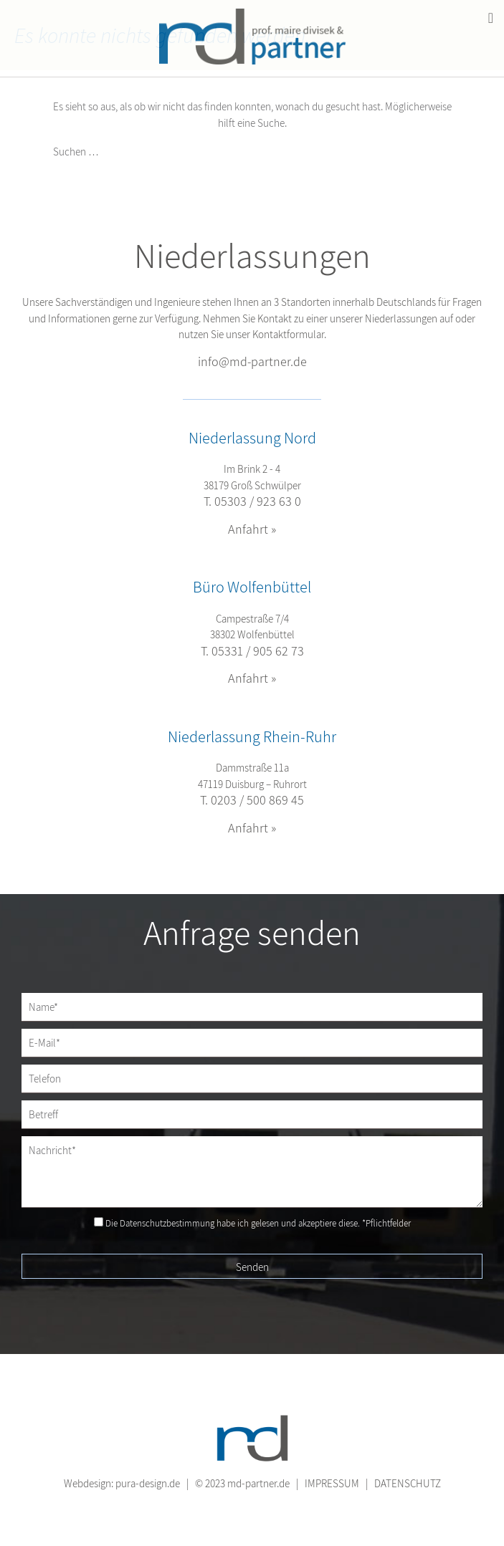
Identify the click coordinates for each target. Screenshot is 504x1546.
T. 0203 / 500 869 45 (252, 800)
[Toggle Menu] (490, 18)
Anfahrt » (252, 529)
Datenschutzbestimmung (167, 1223)
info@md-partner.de (252, 361)
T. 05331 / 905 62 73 (252, 651)
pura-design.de (147, 1483)
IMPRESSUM (332, 1483)
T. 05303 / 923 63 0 (252, 501)
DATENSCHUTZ (407, 1483)
